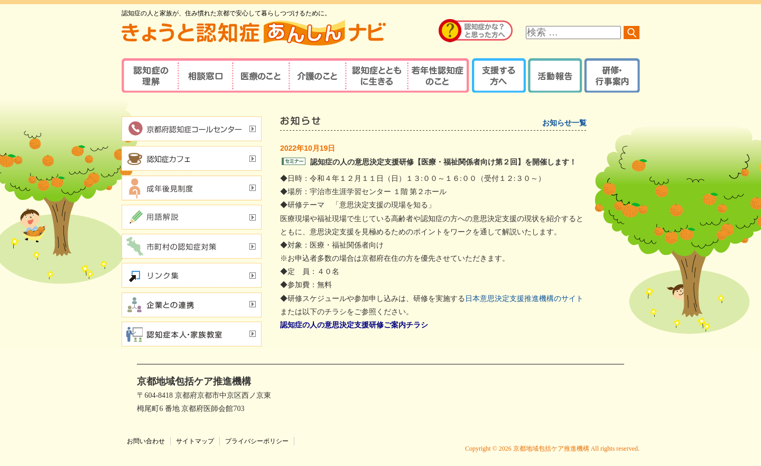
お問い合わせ (146, 441)
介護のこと (316, 75)
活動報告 (553, 75)
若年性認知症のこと (438, 75)
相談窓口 (205, 75)
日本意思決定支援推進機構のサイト (524, 299)
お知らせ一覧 (564, 123)
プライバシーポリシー (257, 441)
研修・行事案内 (610, 75)
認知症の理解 (149, 75)
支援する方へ (498, 75)
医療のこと (260, 75)
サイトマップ (195, 441)
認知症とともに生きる (375, 75)
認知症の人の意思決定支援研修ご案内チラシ (354, 325)
